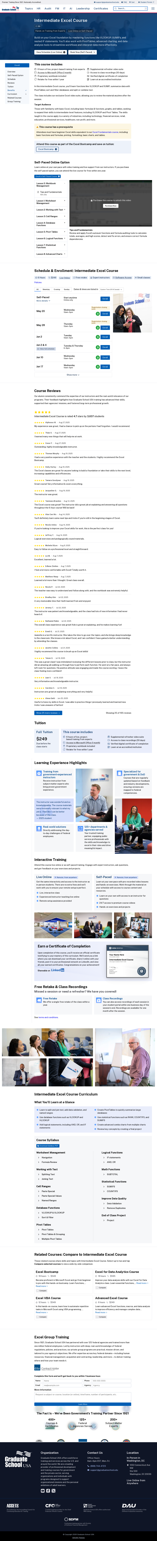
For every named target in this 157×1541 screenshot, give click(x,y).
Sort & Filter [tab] (45, 1217)
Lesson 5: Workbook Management (46, 184)
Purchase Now (110, 206)
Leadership (83, 8)
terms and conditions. (48, 1017)
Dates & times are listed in (86, 289)
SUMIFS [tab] (109, 1186)
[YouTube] (43, 1491)
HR (38, 8)
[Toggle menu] (153, 9)
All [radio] (37, 289)
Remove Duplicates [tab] (114, 1208)
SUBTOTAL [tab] (110, 1174)
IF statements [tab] (112, 1157)
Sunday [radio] (67, 289)
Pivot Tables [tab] (45, 1229)
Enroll (17, 65)
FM (57, 8)
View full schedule (45, 349)
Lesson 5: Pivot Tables (47, 232)
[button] (52, 72)
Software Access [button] (122, 277)
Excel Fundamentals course (105, 132)
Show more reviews (48, 713)
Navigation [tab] (45, 1157)
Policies (38, 282)
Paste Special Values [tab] (50, 1196)
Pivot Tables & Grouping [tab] (51, 1234)
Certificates (101, 8)
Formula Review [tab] (47, 1162)
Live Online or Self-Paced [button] (80, 31)
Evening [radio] (57, 289)
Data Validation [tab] (112, 1203)
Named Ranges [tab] (47, 1200)
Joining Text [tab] (45, 1179)
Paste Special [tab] (46, 1191)
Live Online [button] (65, 278)
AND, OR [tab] (109, 1162)
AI (71, 8)
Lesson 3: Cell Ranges (47, 216)
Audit (48, 8)
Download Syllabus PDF (47, 1146)
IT (64, 8)
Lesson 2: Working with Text (49, 210)
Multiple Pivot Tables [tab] (50, 1239)
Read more (42, 1286)
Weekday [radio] (46, 289)
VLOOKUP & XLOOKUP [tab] (51, 1213)
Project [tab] (108, 1220)
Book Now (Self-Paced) (82, 52)
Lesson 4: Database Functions (45, 224)
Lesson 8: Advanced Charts (49, 254)
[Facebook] (48, 1491)
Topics (29, 8)
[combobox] (130, 9)
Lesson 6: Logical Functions (49, 238)
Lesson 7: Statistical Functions (46, 246)
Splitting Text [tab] (46, 1174)
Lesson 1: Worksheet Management (46, 202)
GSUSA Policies (78, 1538)
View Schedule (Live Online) (50, 52)
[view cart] (132, 2)
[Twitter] (53, 1491)
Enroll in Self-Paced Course (48, 176)
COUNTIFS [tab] (110, 1191)
